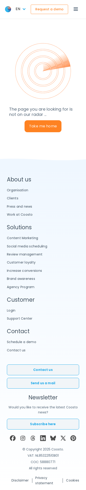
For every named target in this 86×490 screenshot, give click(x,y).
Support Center (20, 318)
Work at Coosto (20, 214)
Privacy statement (44, 480)
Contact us (16, 350)
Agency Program (21, 287)
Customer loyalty (21, 262)
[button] (75, 9)
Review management (24, 254)
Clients (12, 198)
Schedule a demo (21, 342)
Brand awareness (21, 278)
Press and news (19, 206)
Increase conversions (24, 270)
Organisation (17, 190)
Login (11, 310)
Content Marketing (22, 238)
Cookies (72, 480)
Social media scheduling (27, 246)
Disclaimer (20, 480)
